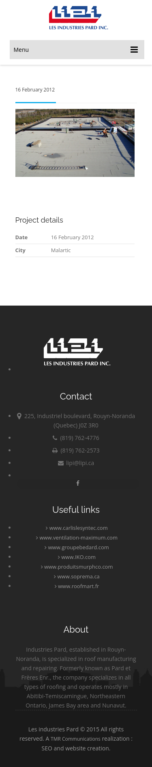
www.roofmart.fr (77, 586)
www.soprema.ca (77, 576)
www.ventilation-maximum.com (77, 537)
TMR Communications (76, 738)
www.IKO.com (77, 557)
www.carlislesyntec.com (76, 527)
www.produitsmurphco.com (77, 566)
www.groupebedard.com (77, 547)
